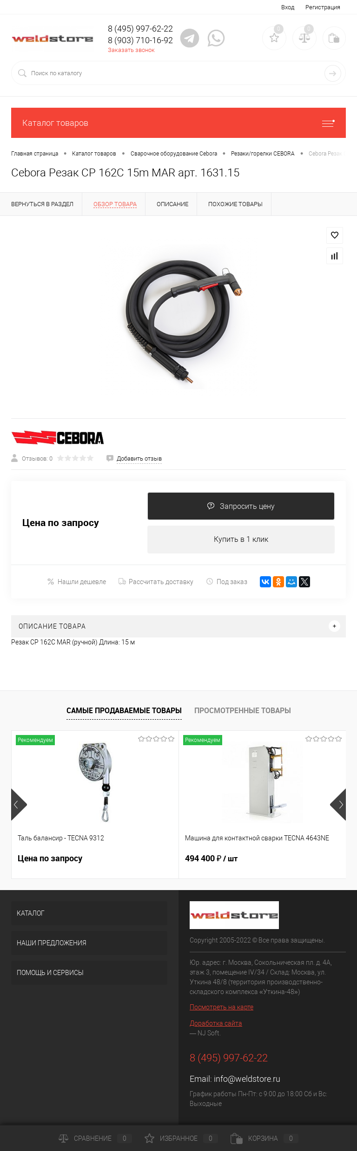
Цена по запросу (60, 522)
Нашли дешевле (76, 581)
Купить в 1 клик (241, 539)
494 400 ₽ (211, 858)
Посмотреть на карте (221, 1007)
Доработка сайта (216, 1023)
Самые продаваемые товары (124, 710)
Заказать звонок (131, 49)
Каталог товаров (178, 123)
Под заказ (226, 581)
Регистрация (322, 7)
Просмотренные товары (242, 710)
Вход (287, 7)
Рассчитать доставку (156, 581)
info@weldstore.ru (247, 1079)
